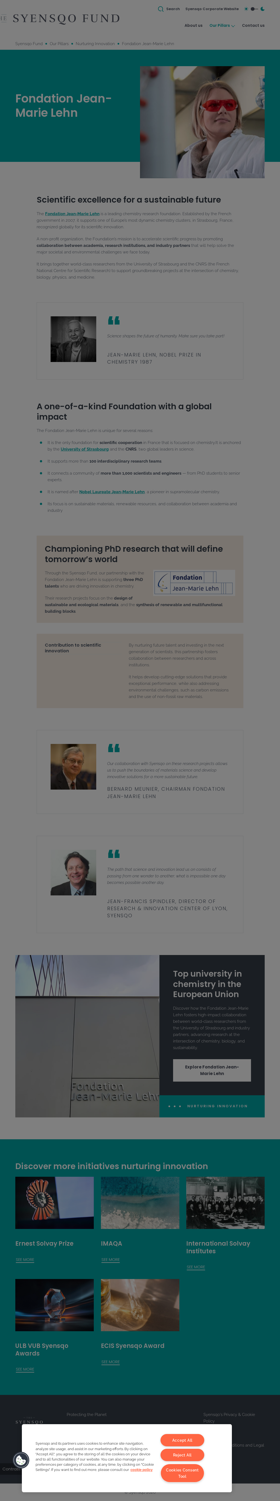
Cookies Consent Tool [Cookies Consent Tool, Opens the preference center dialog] (182, 1473)
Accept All (182, 1440)
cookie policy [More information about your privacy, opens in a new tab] (141, 1470)
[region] (127, 1458)
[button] (21, 1460)
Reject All (182, 1455)
